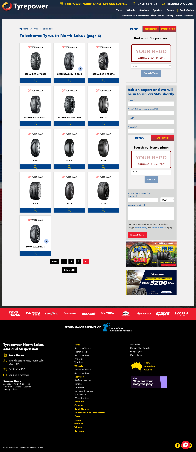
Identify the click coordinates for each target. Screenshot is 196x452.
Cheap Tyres (136, 355)
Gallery (169, 15)
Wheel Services (81, 398)
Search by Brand (82, 355)
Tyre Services (80, 394)
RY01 (35, 160)
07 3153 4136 (147, 3)
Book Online (187, 10)
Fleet (153, 15)
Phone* (143, 109)
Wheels (131, 10)
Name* (131, 100)
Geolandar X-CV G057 (35, 117)
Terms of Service (159, 227)
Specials (157, 10)
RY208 (69, 160)
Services (144, 10)
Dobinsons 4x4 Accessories (135, 15)
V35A (103, 203)
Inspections (79, 387)
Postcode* (132, 127)
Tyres (119, 10)
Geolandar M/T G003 (35, 74)
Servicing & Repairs (83, 390)
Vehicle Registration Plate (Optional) (139, 194)
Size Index (135, 344)
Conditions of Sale (36, 447)
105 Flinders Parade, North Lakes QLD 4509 (26, 362)
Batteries (78, 383)
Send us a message (19, 375)
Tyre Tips (78, 362)
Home (23, 28)
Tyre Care (78, 358)
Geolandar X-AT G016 (103, 74)
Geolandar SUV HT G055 (69, 74)
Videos (178, 15)
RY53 (103, 160)
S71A (69, 203)
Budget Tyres (136, 351)
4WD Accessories (82, 380)
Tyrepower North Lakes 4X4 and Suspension (95, 3)
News (161, 15)
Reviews (188, 15)
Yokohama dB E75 (35, 247)
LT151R (103, 117)
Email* (131, 118)
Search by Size (81, 351)
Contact (171, 10)
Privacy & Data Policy (19, 447)
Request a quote (177, 3)
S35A (35, 203)
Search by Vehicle (82, 348)
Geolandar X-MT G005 (69, 117)
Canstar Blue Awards (139, 348)
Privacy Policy (141, 227)
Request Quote (137, 235)
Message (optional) (137, 205)
